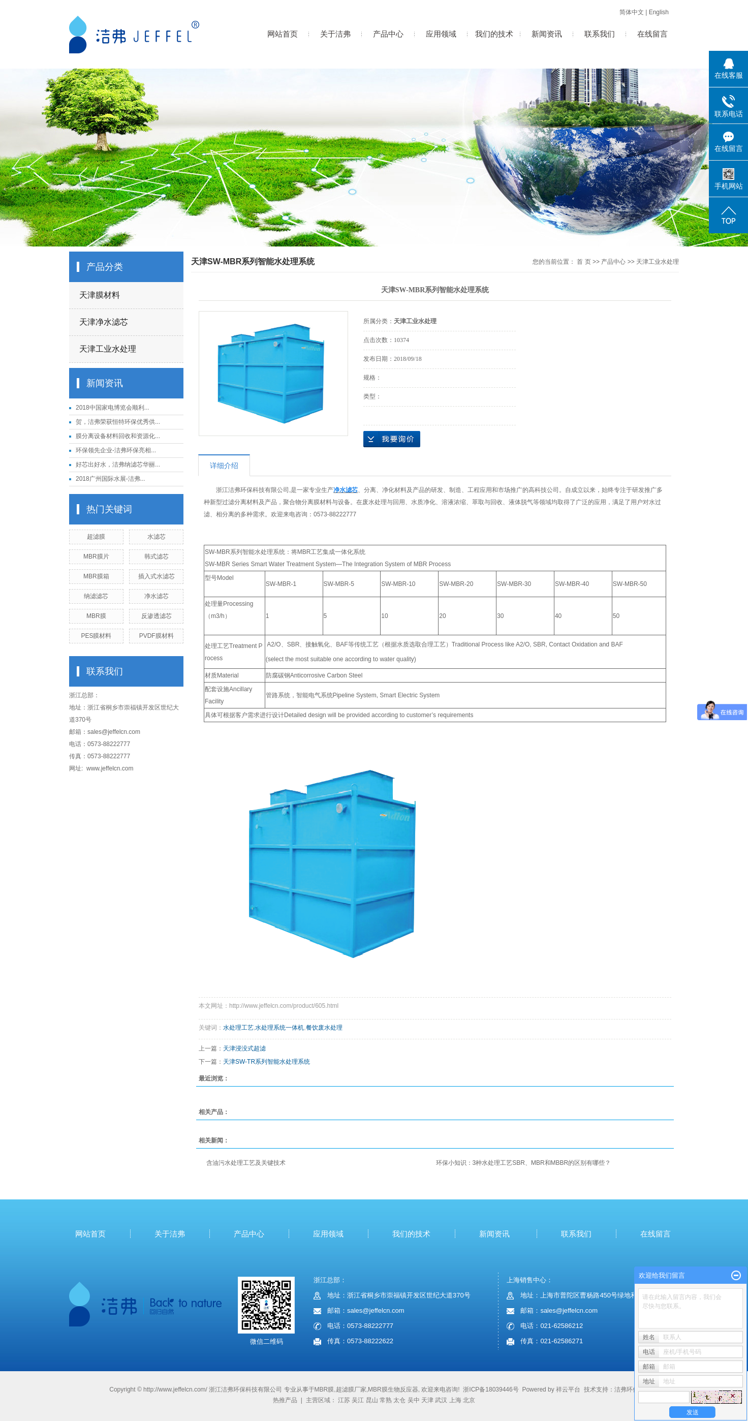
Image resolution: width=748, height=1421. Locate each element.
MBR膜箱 (96, 576)
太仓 (399, 1400)
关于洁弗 (335, 33)
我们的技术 (494, 33)
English (659, 12)
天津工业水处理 (107, 349)
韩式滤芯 (156, 556)
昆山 (372, 1400)
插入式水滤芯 (156, 576)
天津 (427, 1400)
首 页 (583, 261)
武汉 (441, 1400)
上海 (455, 1400)
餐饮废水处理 (324, 1027)
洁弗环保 (626, 1389)
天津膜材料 (99, 295)
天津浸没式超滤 (244, 1048)
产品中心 (388, 33)
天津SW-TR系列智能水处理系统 (266, 1061)
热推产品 (285, 1400)
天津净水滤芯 (103, 322)
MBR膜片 (96, 556)
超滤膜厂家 (351, 1389)
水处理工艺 (238, 1027)
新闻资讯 (547, 33)
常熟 (386, 1400)
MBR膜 (96, 616)
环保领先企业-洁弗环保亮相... (116, 450)
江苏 (344, 1400)
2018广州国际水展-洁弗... (110, 478)
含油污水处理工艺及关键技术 (246, 1162)
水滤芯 (156, 536)
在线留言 (652, 33)
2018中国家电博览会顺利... (112, 407)
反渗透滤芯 (156, 616)
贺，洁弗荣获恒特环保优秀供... (118, 421)
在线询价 (391, 439)
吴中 (414, 1400)
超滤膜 (96, 536)
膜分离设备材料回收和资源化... (118, 436)
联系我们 (599, 33)
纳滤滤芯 (96, 596)
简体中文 (631, 12)
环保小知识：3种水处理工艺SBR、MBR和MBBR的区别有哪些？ (523, 1162)
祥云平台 (568, 1389)
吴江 (358, 1400)
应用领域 (441, 33)
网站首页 (282, 33)
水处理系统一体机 (279, 1027)
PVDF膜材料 (156, 635)
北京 (469, 1400)
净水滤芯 (156, 596)
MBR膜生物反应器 (393, 1389)
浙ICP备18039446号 (490, 1389)
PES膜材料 (96, 635)
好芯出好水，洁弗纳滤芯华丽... (118, 464)
